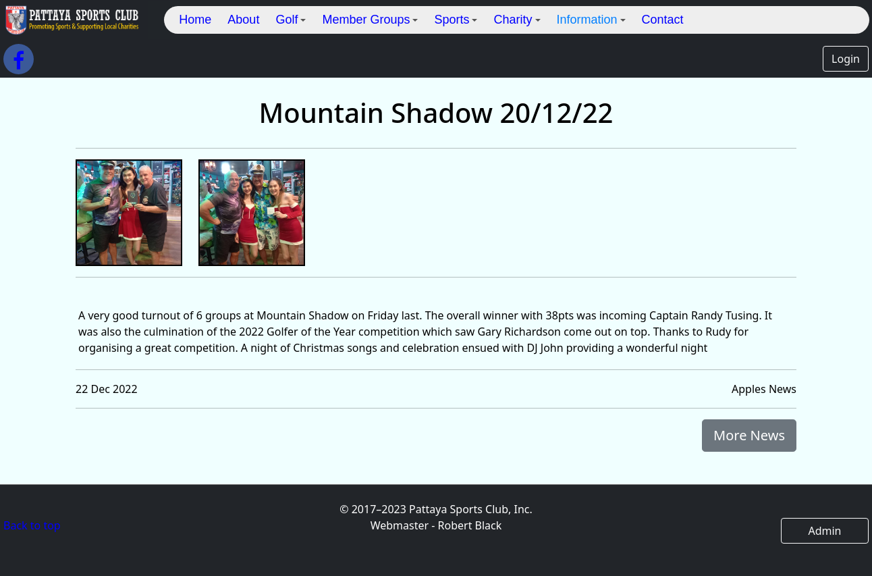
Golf (290, 19)
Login (846, 58)
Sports (455, 19)
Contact (663, 19)
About (243, 19)
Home (195, 19)
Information (591, 19)
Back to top (32, 525)
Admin (824, 530)
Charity (516, 19)
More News (749, 435)
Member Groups (370, 19)
